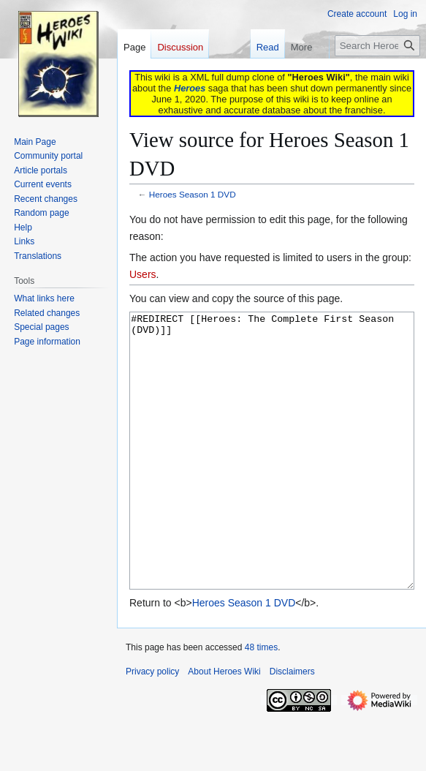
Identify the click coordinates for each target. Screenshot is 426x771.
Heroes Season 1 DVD (192, 194)
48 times (261, 702)
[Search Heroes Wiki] (377, 45)
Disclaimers (292, 726)
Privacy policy (152, 726)
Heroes (189, 88)
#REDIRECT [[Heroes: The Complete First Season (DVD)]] (271, 478)
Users (142, 274)
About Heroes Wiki (224, 726)
